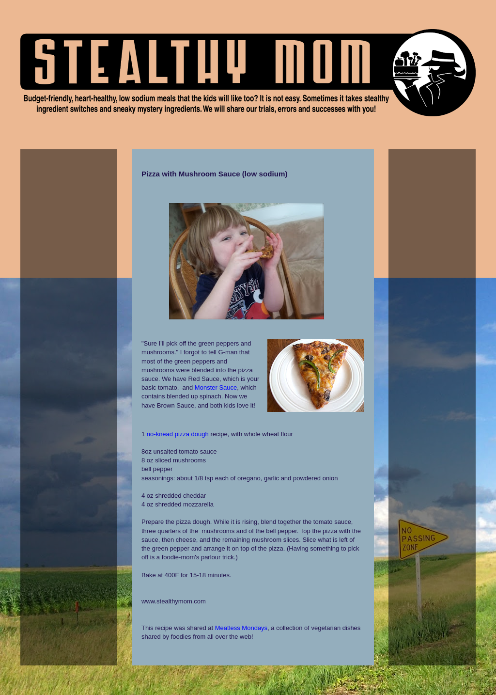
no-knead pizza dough (178, 434)
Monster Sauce (216, 387)
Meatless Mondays (241, 628)
